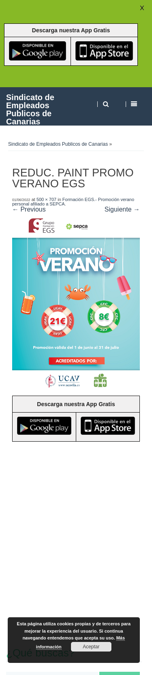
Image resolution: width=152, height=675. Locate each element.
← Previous (29, 209)
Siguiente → (122, 209)
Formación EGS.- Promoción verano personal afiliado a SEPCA (73, 201)
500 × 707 (46, 199)
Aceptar (91, 647)
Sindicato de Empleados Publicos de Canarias (30, 109)
